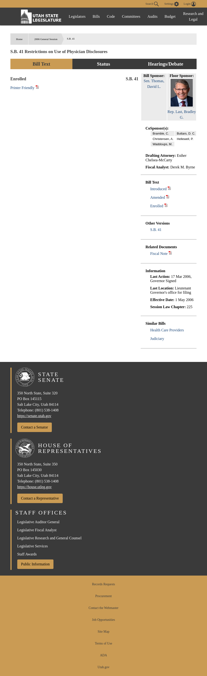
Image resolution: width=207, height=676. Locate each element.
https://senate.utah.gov (34, 416)
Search (152, 4)
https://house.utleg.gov (34, 487)
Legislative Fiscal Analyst (37, 530)
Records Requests (103, 584)
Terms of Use (103, 643)
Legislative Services (32, 546)
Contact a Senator (34, 427)
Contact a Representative (40, 498)
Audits (152, 16)
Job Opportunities (103, 620)
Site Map (103, 631)
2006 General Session (45, 39)
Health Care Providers (167, 330)
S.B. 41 (156, 230)
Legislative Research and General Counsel (49, 538)
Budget (170, 16)
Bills (96, 16)
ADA (103, 655)
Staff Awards (27, 554)
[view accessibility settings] (172, 4)
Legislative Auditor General (38, 522)
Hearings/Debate (165, 64)
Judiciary (157, 339)
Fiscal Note (158, 254)
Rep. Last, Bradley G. (181, 111)
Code (111, 16)
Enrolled (156, 206)
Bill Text (41, 64)
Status (103, 64)
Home (19, 39)
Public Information (35, 564)
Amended (157, 197)
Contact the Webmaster (103, 608)
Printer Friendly (24, 88)
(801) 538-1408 (47, 410)
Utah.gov (103, 667)
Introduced (158, 189)
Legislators (77, 16)
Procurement (103, 596)
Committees (131, 16)
